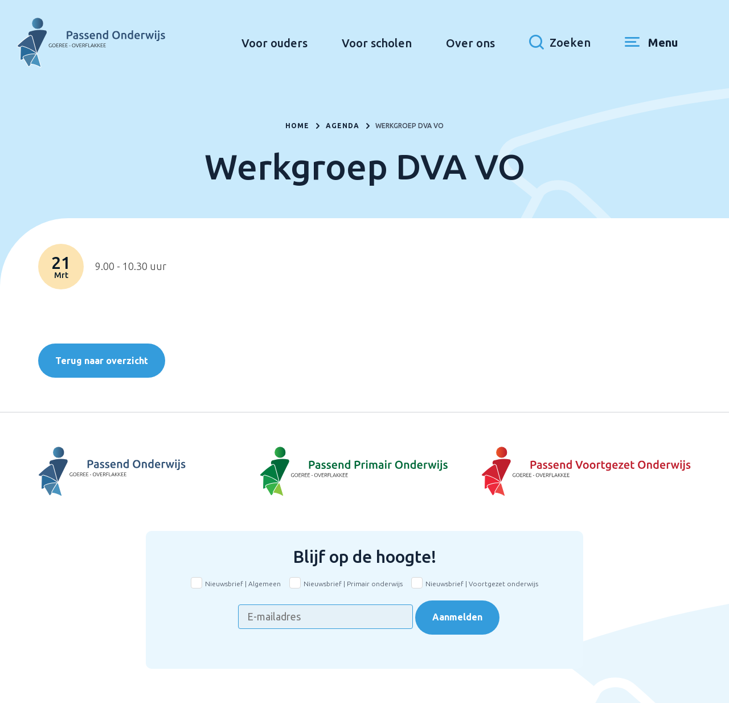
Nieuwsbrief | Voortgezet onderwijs (481, 583)
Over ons (470, 43)
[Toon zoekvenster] (560, 42)
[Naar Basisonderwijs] (364, 472)
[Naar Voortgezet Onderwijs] (147, 472)
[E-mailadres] (325, 616)
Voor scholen (377, 43)
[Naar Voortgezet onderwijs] (582, 472)
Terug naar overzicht (101, 360)
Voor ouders (274, 43)
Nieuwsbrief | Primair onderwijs (353, 583)
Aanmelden (457, 617)
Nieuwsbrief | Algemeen (243, 583)
